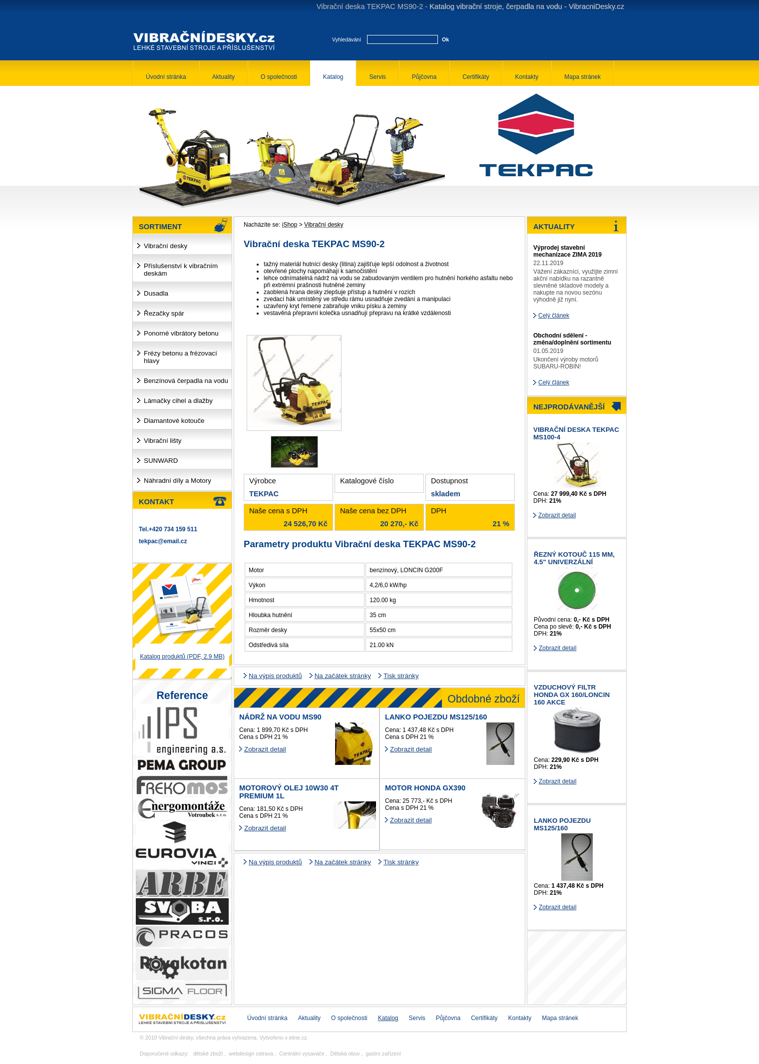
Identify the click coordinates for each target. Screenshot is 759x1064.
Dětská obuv (345, 1054)
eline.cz (298, 1038)
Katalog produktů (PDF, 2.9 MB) (182, 656)
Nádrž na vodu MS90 (280, 717)
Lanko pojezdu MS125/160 (436, 717)
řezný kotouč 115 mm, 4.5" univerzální (574, 558)
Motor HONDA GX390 (425, 788)
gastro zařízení (383, 1054)
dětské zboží (208, 1054)
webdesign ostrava (251, 1054)
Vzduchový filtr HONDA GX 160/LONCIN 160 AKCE (572, 695)
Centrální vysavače (302, 1054)
